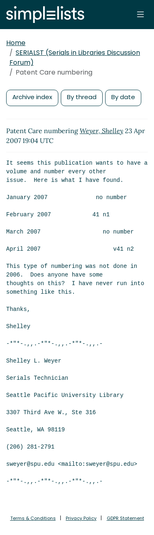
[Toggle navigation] (140, 14)
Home (15, 43)
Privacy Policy (81, 518)
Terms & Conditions (33, 518)
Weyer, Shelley (101, 131)
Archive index (32, 97)
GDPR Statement (125, 518)
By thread (82, 97)
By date (123, 97)
